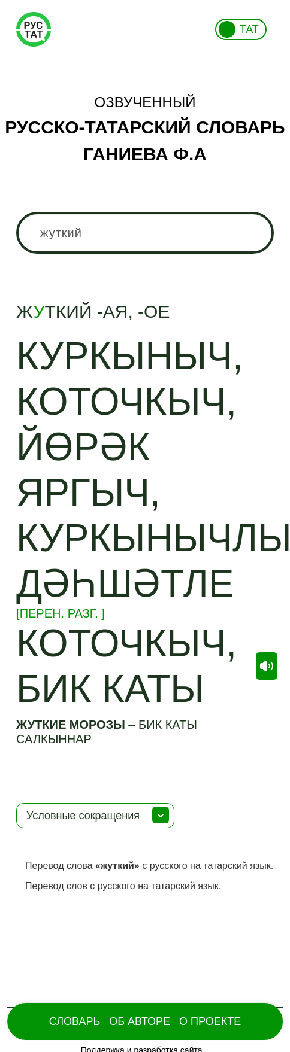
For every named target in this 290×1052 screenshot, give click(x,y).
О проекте (210, 1021)
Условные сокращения (83, 816)
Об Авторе (139, 1021)
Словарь (74, 1021)
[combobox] (145, 233)
